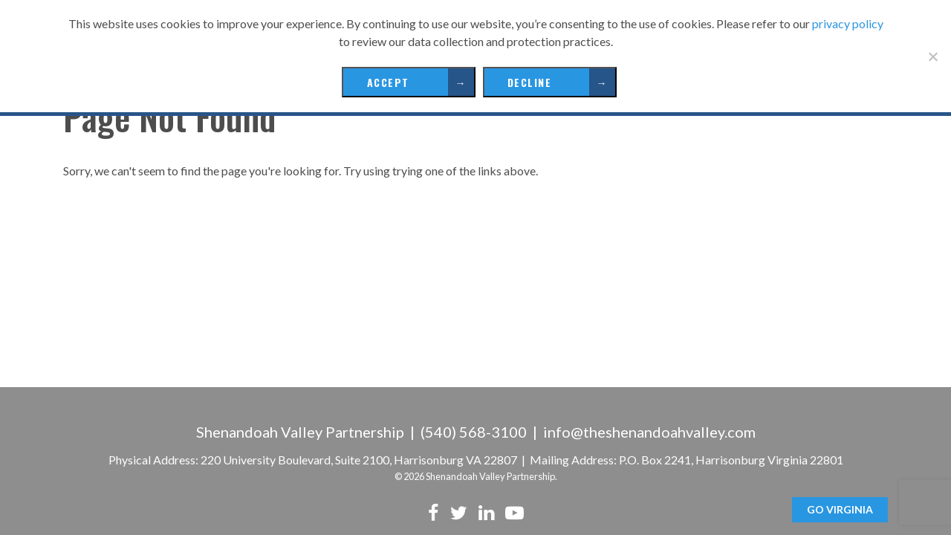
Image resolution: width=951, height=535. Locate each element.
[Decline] (932, 56)
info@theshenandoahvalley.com (649, 432)
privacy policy (847, 23)
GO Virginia (840, 509)
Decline (529, 82)
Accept (388, 82)
